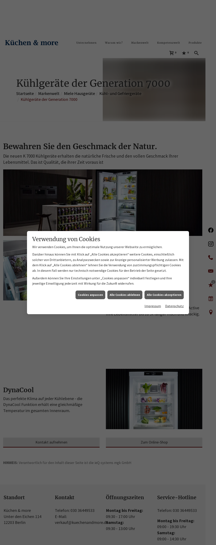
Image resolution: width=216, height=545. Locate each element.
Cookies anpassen (90, 280)
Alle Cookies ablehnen (125, 280)
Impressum (152, 291)
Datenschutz (174, 291)
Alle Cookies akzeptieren (164, 280)
